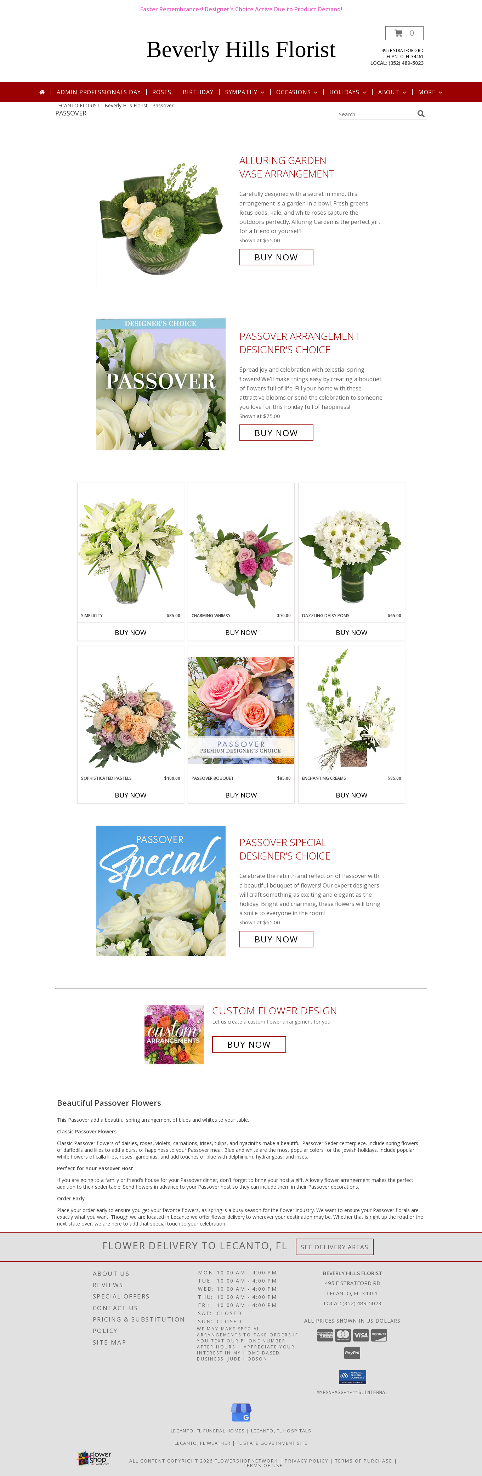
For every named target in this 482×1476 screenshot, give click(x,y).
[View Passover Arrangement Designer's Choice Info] (166, 384)
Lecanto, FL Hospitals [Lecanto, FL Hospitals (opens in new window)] (281, 1430)
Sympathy (245, 92)
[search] (421, 114)
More (431, 92)
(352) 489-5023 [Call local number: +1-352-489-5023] (406, 63)
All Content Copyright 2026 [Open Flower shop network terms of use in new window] (171, 1460)
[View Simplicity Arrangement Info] (131, 547)
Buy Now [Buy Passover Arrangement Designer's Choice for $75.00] (276, 433)
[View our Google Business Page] (241, 1421)
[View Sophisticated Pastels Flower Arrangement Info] (131, 710)
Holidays (348, 92)
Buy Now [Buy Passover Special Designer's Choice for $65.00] (276, 939)
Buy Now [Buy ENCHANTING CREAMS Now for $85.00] (352, 795)
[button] (404, 33)
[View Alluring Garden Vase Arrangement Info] (166, 208)
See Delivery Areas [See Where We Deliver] (335, 1247)
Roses (161, 92)
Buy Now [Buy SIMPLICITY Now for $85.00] (131, 632)
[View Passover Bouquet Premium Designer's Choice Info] (241, 710)
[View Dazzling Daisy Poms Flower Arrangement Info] (352, 547)
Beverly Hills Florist (240, 49)
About (393, 92)
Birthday (198, 92)
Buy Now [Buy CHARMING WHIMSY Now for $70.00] (241, 632)
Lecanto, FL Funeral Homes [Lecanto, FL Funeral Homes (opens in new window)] (208, 1430)
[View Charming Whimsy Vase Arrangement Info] (241, 547)
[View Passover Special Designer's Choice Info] (166, 891)
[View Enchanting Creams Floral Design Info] (352, 710)
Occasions (297, 92)
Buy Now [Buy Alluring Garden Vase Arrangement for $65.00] (276, 257)
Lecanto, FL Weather (203, 1443)
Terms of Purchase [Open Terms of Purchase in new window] (363, 1460)
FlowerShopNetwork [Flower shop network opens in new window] (246, 1460)
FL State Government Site (272, 1443)
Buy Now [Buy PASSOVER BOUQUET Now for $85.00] (241, 795)
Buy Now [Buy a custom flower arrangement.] (249, 1044)
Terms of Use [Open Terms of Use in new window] (263, 1465)
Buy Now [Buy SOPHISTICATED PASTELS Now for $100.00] (131, 795)
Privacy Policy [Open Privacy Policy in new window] (306, 1460)
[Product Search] (376, 114)
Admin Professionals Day (99, 92)
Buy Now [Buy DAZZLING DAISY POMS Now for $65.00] (352, 632)
